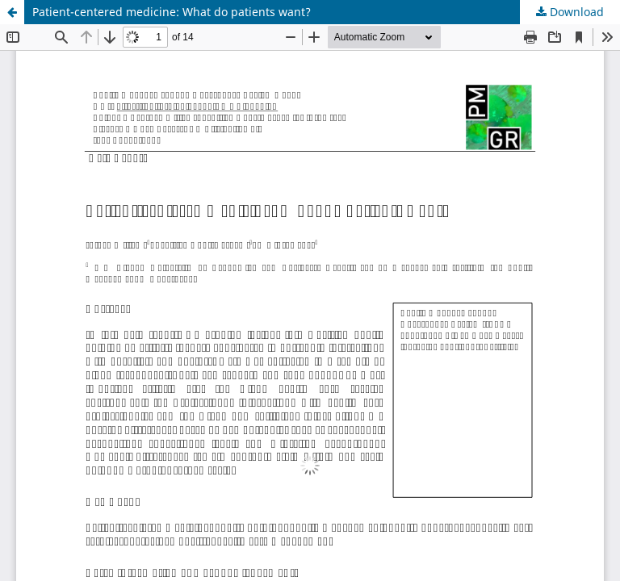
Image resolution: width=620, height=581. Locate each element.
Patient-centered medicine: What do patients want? (171, 11)
